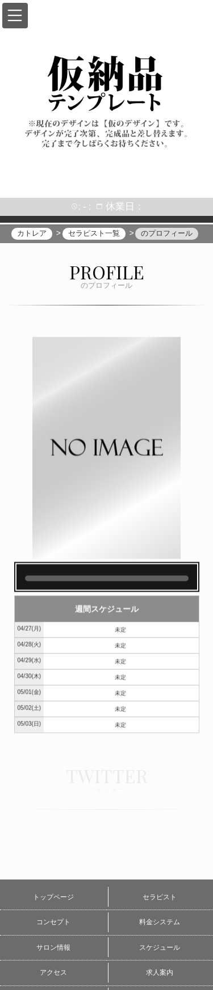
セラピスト (160, 897)
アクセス (53, 972)
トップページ (53, 897)
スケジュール (159, 947)
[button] (15, 15)
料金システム (159, 922)
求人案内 (159, 972)
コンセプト (53, 922)
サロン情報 (53, 947)
